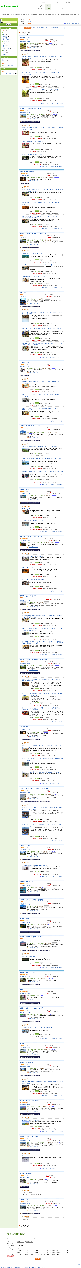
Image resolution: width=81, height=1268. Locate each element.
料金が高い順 (42, 27)
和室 (54, 1254)
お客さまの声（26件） (25, 430)
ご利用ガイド (44, 2)
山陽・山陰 (6, 48)
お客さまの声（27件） (25, 297)
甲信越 (5, 41)
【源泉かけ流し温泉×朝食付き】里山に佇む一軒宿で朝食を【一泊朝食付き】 (42, 772)
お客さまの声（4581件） (26, 1012)
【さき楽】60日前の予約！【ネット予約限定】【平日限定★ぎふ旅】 (40, 89)
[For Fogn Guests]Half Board (30, 509)
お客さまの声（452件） (25, 540)
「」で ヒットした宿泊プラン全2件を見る (52, 531)
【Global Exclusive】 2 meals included (32, 556)
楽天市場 (68, 2)
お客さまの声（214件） (25, 1140)
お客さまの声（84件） (25, 238)
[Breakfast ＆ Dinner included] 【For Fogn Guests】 (37, 265)
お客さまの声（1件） (25, 729)
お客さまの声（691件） (25, 663)
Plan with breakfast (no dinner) (30, 1155)
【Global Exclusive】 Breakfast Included (33, 579)
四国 (4, 50)
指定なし (30, 21)
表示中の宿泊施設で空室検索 (72, 23)
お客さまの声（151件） (25, 1203)
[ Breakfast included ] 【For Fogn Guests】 (34, 276)
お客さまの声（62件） (25, 175)
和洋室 (59, 1254)
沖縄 (4, 54)
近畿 (4, 47)
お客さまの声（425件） (25, 922)
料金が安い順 (34, 27)
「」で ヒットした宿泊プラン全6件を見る (52, 357)
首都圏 (5, 38)
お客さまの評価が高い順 (52, 27)
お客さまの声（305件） (25, 1104)
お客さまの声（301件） (25, 1066)
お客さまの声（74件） (25, 976)
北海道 (5, 32)
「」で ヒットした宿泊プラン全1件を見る (52, 876)
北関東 (5, 36)
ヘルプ (37, 2)
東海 (4, 45)
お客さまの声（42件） (25, 993)
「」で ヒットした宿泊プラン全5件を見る (52, 421)
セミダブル (28, 1254)
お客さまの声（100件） (25, 849)
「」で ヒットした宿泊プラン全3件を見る (52, 287)
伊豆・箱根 (6, 39)
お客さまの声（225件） (25, 112)
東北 (4, 34)
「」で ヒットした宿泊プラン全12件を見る (52, 103)
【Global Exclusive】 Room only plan (32, 568)
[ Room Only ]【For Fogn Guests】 (32, 253)
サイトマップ (52, 2)
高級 (4, 61)
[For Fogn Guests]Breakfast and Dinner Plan (34, 865)
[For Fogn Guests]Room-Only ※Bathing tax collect (37, 1027)
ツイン (40, 1254)
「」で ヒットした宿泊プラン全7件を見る (52, 166)
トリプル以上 (47, 1254)
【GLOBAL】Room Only (28, 956)
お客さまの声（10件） (25, 366)
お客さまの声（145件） (25, 600)
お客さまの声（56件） (25, 1177)
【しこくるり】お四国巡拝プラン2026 (32, 154)
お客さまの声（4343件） (26, 885)
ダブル (34, 1254)
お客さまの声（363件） (25, 41)
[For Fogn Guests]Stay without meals (32, 520)
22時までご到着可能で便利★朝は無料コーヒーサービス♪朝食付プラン (41, 446)
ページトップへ (77, 1264)
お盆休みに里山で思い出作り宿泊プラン (32, 141)
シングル (20, 1254)
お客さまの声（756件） (25, 792)
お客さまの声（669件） (25, 1047)
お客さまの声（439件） (25, 904)
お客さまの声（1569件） (26, 941)
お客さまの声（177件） (25, 493)
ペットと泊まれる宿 (8, 65)
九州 (4, 52)
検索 (38, 1259)
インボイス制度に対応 (8, 73)
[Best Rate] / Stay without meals (30, 1120)
